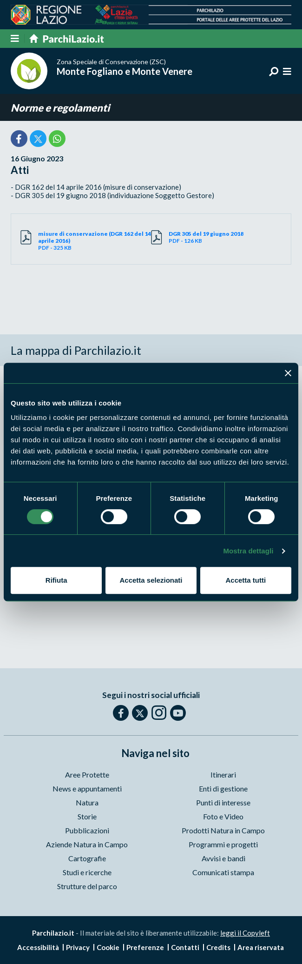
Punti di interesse (223, 802)
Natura (87, 802)
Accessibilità (38, 947)
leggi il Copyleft (245, 933)
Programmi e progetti (223, 844)
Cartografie (87, 858)
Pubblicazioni (87, 830)
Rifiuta (56, 580)
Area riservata (260, 947)
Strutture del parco (87, 886)
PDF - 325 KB (94, 240)
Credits (218, 947)
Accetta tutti (245, 580)
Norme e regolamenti (60, 107)
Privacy (78, 947)
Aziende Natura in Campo (87, 844)
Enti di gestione (223, 788)
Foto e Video (223, 816)
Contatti (185, 947)
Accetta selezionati (150, 580)
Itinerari (223, 774)
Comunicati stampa (223, 872)
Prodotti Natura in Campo (223, 830)
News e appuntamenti (87, 788)
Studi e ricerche (87, 872)
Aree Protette (87, 774)
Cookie (108, 947)
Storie (87, 816)
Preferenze (145, 947)
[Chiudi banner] (288, 373)
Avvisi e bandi (223, 858)
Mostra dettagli (248, 551)
